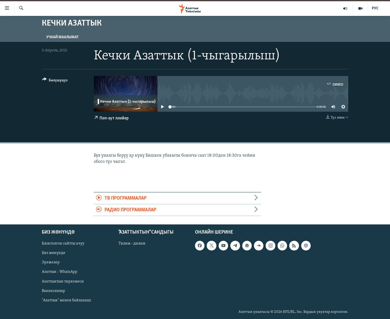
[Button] (55, 81)
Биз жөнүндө (53, 253)
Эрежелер (51, 263)
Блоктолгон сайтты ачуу (63, 244)
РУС (375, 8)
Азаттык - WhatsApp (59, 272)
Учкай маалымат (62, 37)
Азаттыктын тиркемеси (63, 282)
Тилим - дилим (131, 244)
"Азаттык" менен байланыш (66, 300)
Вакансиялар (53, 291)
